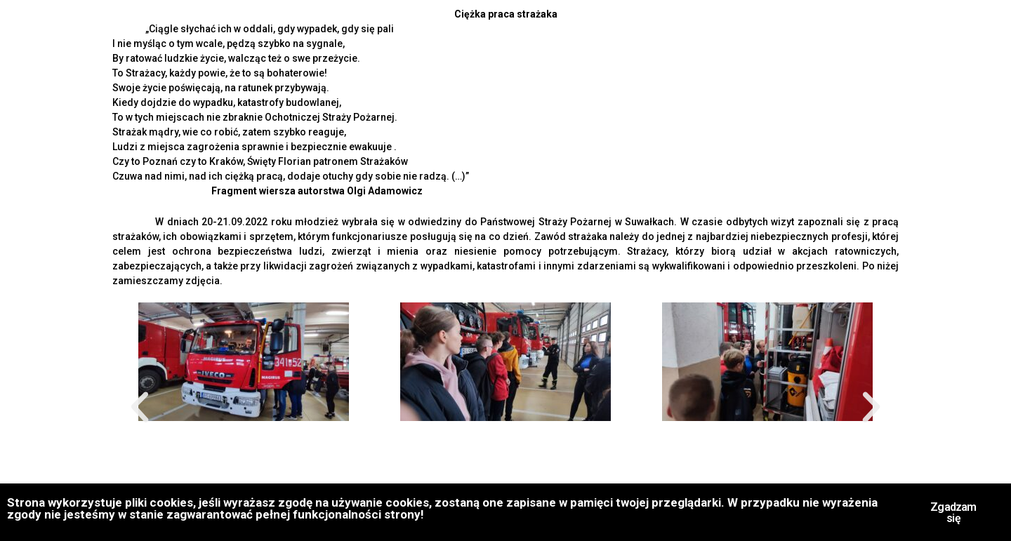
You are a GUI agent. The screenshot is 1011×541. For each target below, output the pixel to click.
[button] (139, 407)
